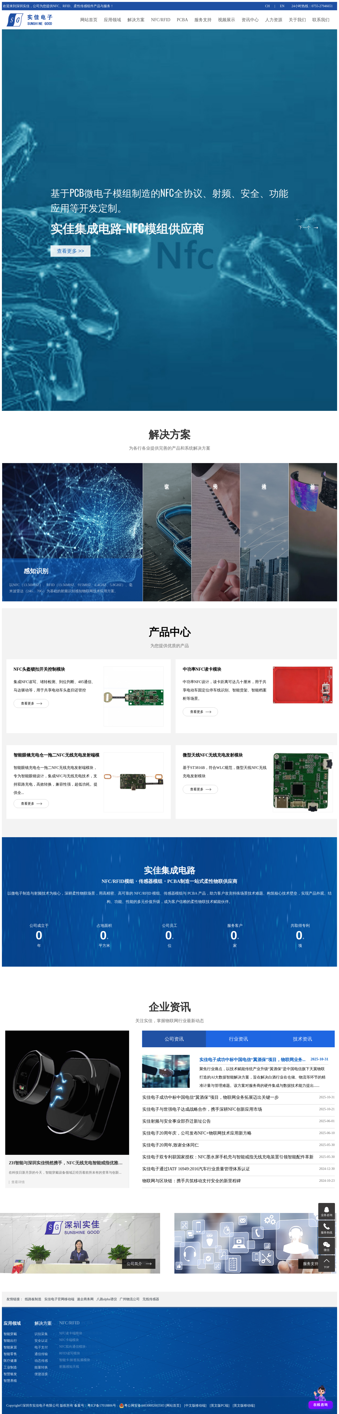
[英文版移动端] (244, 1405)
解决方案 (136, 19)
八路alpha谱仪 (106, 1299)
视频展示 (226, 19)
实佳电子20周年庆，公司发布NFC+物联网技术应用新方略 (282, 1133)
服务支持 (203, 19)
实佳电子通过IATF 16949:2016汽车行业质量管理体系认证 (282, 1168)
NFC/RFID (160, 19)
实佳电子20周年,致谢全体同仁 (256, 1145)
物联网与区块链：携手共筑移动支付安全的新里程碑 (277, 1180)
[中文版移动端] (195, 1405)
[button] (309, 220)
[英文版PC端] (219, 1405)
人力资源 (273, 19)
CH (267, 6)
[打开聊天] (320, 1396)
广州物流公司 (130, 1299)
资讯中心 (250, 19)
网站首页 (88, 19)
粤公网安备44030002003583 (144, 1405)
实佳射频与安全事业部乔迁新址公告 (262, 1121)
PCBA (182, 19)
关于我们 (297, 19)
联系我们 (320, 19)
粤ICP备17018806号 (101, 1405)
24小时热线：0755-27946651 (312, 6)
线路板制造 (33, 1299)
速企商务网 (85, 1299)
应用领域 (112, 19)
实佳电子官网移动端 (59, 1299)
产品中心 (170, 643)
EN (282, 6)
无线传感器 (150, 1299)
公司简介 (65, 1264)
